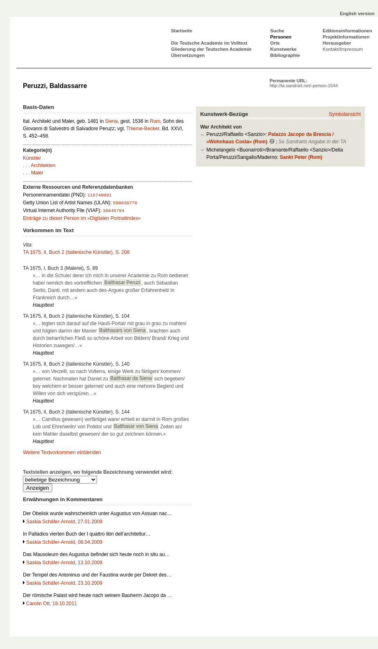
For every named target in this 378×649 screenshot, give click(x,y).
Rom (155, 121)
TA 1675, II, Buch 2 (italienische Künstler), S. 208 (76, 252)
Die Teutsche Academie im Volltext (209, 43)
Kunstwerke (283, 49)
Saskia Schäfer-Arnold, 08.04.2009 (64, 542)
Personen (280, 36)
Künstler (32, 158)
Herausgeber (337, 43)
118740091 (99, 195)
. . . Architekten (39, 165)
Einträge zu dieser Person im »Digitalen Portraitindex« (82, 218)
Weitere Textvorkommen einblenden (62, 452)
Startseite (181, 30)
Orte (274, 43)
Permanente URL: (304, 83)
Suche (277, 30)
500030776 (125, 203)
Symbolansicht (345, 114)
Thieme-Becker (143, 128)
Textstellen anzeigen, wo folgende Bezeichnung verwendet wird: (98, 472)
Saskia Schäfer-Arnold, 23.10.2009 (64, 583)
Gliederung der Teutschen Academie (211, 49)
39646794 (113, 210)
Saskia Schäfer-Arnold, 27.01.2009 (64, 522)
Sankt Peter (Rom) (301, 157)
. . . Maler (33, 173)
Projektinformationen (346, 36)
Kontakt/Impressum (343, 49)
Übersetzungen (188, 55)
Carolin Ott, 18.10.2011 (51, 603)
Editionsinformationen (347, 30)
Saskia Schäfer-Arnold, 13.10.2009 (64, 562)
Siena (111, 121)
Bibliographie (285, 55)
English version (357, 13)
